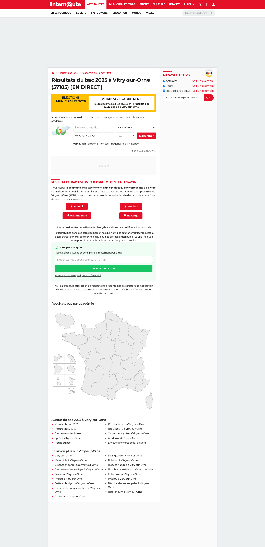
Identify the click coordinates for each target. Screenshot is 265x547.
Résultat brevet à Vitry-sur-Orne (126, 424)
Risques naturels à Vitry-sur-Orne (127, 464)
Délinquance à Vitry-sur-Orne (125, 455)
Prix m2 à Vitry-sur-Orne (122, 478)
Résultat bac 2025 (68, 72)
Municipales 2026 (122, 4)
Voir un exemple (203, 81)
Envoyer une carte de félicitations (127, 442)
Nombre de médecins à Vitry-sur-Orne (130, 469)
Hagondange (118, 143)
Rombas (104, 143)
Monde (136, 13)
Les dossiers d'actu (176, 90)
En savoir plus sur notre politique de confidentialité (78, 275)
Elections (71, 99)
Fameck (91, 143)
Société (81, 13)
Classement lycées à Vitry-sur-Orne (128, 433)
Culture (158, 4)
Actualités (95, 4)
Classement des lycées (68, 433)
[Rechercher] (198, 13)
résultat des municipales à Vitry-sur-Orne (126, 105)
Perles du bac (62, 442)
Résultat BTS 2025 (65, 428)
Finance (174, 4)
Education (120, 13)
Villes (150, 13)
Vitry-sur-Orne (63, 455)
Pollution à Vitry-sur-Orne (123, 460)
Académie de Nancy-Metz (97, 72)
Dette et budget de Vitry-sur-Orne (74, 483)
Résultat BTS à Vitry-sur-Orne (125, 428)
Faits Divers (99, 13)
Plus (189, 4)
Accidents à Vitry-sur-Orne (70, 496)
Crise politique (61, 13)
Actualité (170, 81)
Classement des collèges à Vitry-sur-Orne (79, 469)
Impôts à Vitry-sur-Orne (69, 478)
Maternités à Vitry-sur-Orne (71, 460)
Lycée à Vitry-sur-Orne (68, 438)
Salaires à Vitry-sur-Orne (69, 474)
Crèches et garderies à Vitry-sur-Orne (76, 464)
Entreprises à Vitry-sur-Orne (124, 474)
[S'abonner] (188, 97)
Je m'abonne (101, 268)
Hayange (133, 143)
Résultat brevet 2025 (67, 424)
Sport (144, 4)
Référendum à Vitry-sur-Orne (125, 491)
